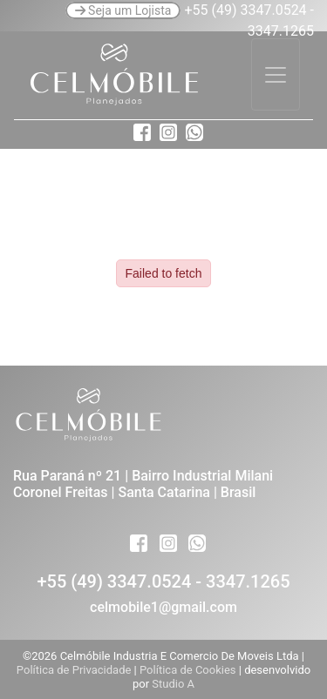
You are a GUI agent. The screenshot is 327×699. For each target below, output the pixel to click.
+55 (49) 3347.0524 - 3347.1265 (163, 581)
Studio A (173, 683)
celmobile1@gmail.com (163, 607)
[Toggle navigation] (275, 74)
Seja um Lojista (123, 10)
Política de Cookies (189, 669)
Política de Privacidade (75, 669)
